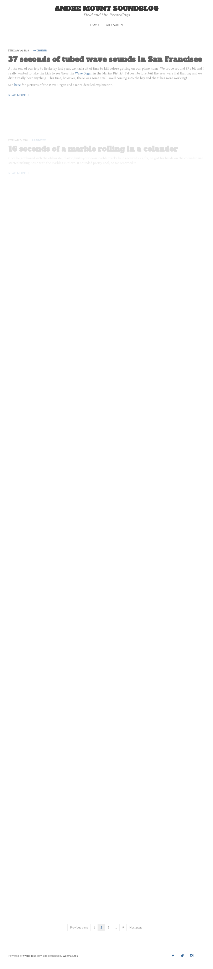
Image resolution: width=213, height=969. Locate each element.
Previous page (79, 927)
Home (94, 24)
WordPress (29, 955)
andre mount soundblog (106, 8)
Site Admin (114, 24)
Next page (135, 927)
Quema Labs (70, 955)
